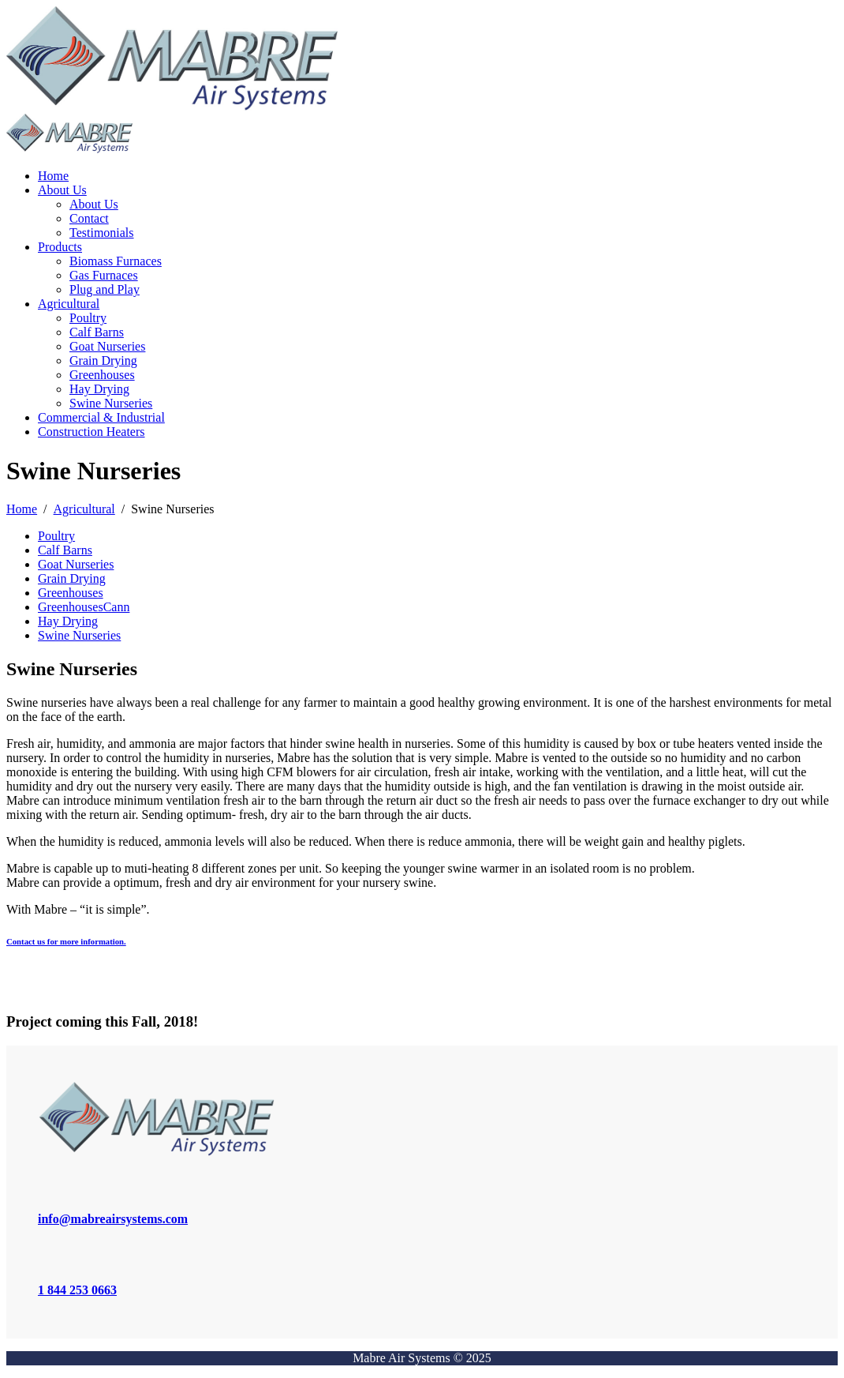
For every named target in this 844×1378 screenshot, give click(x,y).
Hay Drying (99, 389)
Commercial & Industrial (101, 417)
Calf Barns (96, 332)
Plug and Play (104, 289)
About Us (62, 190)
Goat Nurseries (107, 346)
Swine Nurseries (110, 403)
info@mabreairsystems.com (113, 1219)
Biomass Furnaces (115, 261)
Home (53, 175)
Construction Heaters (91, 431)
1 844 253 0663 (77, 1290)
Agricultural (68, 303)
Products (60, 246)
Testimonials (101, 232)
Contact (89, 218)
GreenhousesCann (83, 607)
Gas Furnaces (103, 275)
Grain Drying (103, 360)
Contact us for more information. (66, 941)
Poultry (87, 318)
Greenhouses (102, 374)
